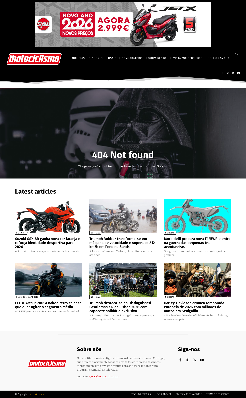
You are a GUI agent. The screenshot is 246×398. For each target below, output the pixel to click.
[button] (237, 54)
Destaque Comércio (27, 297)
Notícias (21, 233)
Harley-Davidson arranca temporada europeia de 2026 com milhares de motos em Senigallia (194, 307)
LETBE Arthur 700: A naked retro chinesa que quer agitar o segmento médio (48, 305)
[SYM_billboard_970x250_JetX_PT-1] (123, 46)
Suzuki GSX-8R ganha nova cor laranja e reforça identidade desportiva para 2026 (47, 243)
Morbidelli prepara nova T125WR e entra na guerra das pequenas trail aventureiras (197, 243)
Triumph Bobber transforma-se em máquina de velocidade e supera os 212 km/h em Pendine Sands (122, 243)
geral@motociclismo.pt (104, 376)
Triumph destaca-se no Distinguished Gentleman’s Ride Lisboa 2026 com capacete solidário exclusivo (120, 307)
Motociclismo (37, 394)
